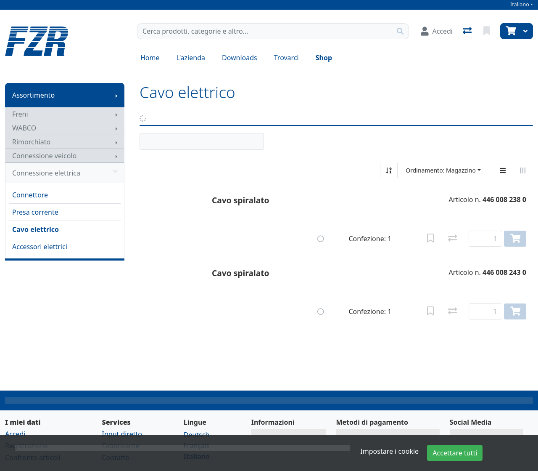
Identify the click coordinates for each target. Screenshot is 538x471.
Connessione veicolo (44, 155)
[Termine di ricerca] (264, 31)
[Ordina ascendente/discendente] (389, 170)
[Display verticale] (503, 170)
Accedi (15, 434)
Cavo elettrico (35, 229)
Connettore (30, 195)
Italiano (519, 4)
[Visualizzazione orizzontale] (523, 170)
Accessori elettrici (39, 246)
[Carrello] (510, 31)
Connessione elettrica (64, 173)
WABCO (24, 128)
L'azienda (191, 57)
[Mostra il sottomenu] (116, 95)
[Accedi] (437, 31)
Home (150, 57)
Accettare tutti (455, 453)
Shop (324, 57)
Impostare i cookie (389, 451)
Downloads (239, 57)
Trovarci (286, 57)
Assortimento (33, 95)
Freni (20, 114)
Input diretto (122, 434)
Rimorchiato (31, 141)
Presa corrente (35, 212)
